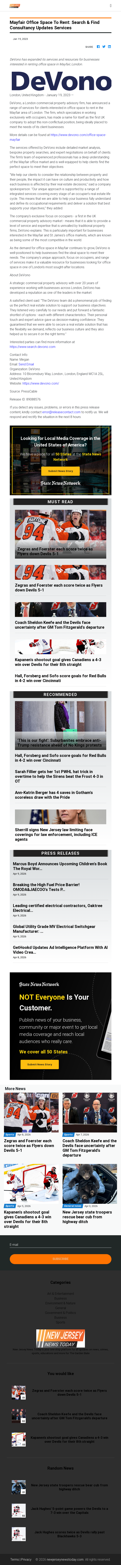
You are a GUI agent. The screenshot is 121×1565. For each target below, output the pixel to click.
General (60, 1308)
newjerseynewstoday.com (65, 1559)
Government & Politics (60, 1313)
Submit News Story (60, 471)
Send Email (26, 364)
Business (60, 1298)
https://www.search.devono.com (32, 347)
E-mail (14, 1245)
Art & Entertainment (60, 1294)
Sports (60, 1322)
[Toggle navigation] (110, 6)
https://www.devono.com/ (41, 383)
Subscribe (61, 1259)
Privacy (26, 1559)
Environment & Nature (60, 1303)
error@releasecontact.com (61, 412)
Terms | (15, 1559)
